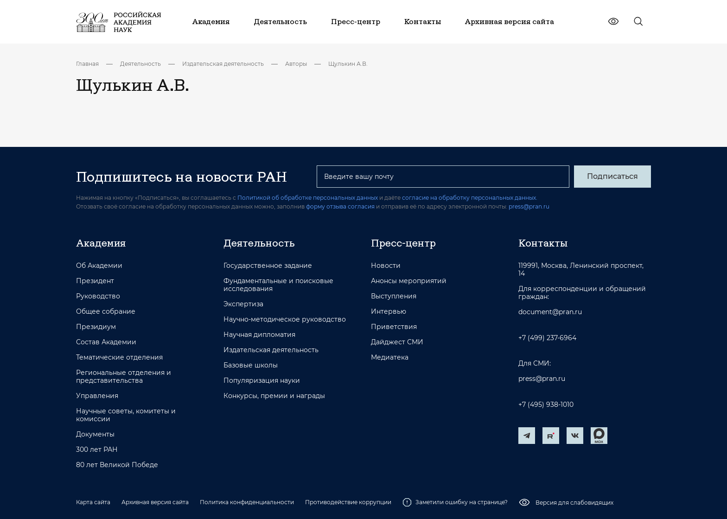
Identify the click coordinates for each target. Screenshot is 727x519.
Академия (101, 243)
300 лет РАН (97, 450)
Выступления (393, 296)
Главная (87, 63)
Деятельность (140, 63)
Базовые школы (250, 365)
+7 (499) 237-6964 (547, 338)
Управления (97, 396)
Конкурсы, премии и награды (274, 396)
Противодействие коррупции (348, 502)
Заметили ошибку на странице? (455, 502)
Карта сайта (93, 502)
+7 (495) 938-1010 (546, 405)
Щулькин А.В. (348, 63)
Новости (386, 266)
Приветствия (394, 327)
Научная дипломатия (259, 335)
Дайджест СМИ (397, 342)
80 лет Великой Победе (117, 465)
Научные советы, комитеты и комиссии (126, 415)
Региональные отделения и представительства (123, 377)
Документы (95, 434)
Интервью (388, 312)
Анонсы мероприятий (408, 281)
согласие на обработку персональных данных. (469, 197)
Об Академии (99, 266)
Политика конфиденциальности (247, 502)
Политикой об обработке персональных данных (307, 197)
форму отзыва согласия (340, 206)
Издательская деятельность (223, 63)
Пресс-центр (403, 243)
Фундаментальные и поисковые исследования (278, 285)
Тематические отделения (119, 357)
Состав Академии (106, 342)
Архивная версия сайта (155, 502)
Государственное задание (267, 266)
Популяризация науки (261, 381)
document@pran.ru (550, 312)
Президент (95, 281)
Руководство (98, 296)
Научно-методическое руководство (284, 319)
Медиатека (389, 357)
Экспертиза (243, 304)
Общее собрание (105, 312)
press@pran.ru (529, 206)
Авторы (296, 63)
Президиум (96, 327)
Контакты (543, 243)
